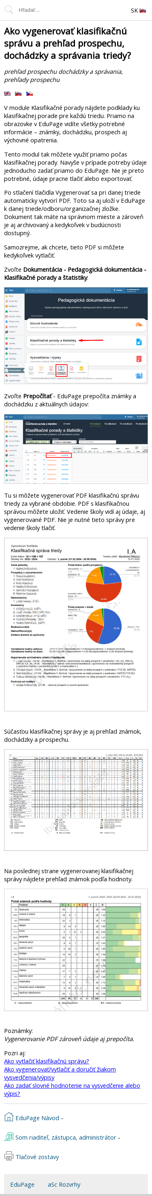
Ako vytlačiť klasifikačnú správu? (46, 1061)
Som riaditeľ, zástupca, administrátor (60, 1136)
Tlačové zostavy (31, 1156)
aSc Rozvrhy (64, 1184)
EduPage (22, 1184)
